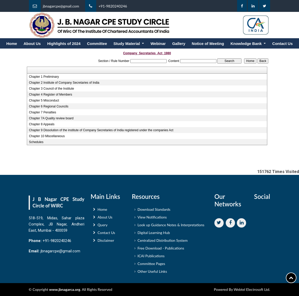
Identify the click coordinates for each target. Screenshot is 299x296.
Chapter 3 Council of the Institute (51, 88)
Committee (97, 43)
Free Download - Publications (161, 249)
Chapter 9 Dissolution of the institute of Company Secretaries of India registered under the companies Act (101, 130)
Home (11, 43)
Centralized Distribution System (163, 241)
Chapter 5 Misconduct (44, 100)
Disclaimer (106, 241)
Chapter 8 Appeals (41, 124)
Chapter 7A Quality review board (51, 118)
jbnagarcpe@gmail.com (61, 6)
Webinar (158, 43)
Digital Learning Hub (154, 234)
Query (103, 226)
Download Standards (154, 210)
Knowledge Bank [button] (246, 43)
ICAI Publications (151, 257)
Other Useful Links (152, 272)
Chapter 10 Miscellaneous (47, 136)
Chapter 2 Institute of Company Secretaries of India (64, 82)
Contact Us (282, 43)
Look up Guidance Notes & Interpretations (171, 226)
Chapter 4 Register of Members (50, 94)
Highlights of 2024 (63, 43)
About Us (32, 43)
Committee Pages (151, 265)
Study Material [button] (127, 43)
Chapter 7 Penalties (42, 112)
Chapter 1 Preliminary (44, 77)
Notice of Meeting (208, 43)
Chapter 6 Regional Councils (48, 106)
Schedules (36, 142)
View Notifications (152, 218)
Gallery (178, 43)
